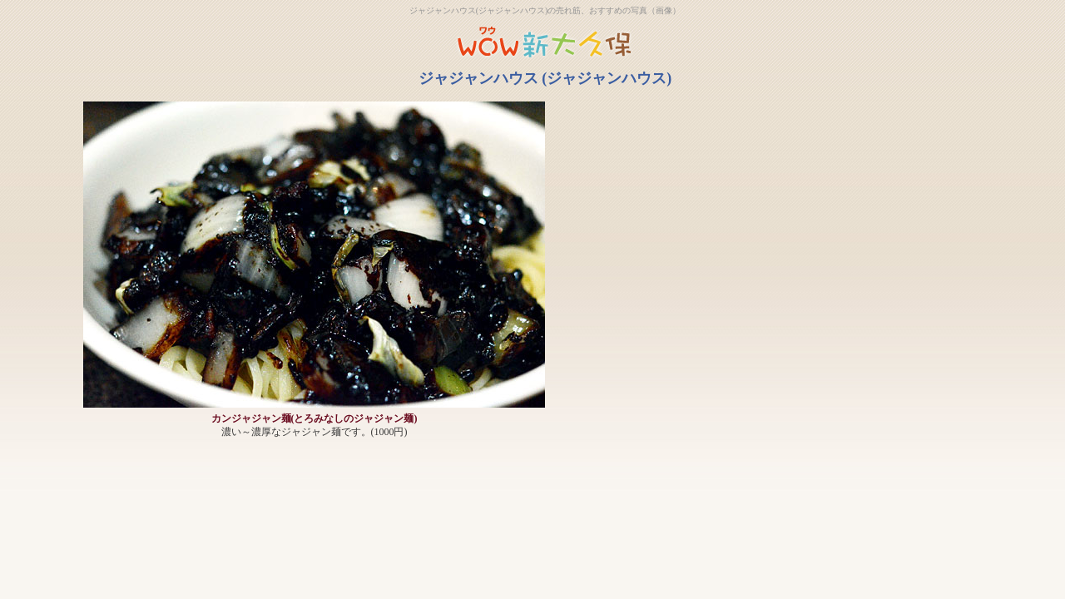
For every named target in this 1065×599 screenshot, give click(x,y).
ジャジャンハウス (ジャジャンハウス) (545, 78)
